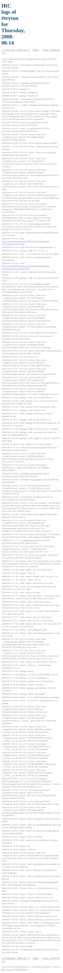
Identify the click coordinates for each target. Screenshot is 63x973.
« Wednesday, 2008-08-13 (15, 50)
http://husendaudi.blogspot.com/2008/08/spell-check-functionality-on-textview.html (26, 267)
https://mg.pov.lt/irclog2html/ (14, 969)
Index (36, 50)
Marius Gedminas (43, 966)
